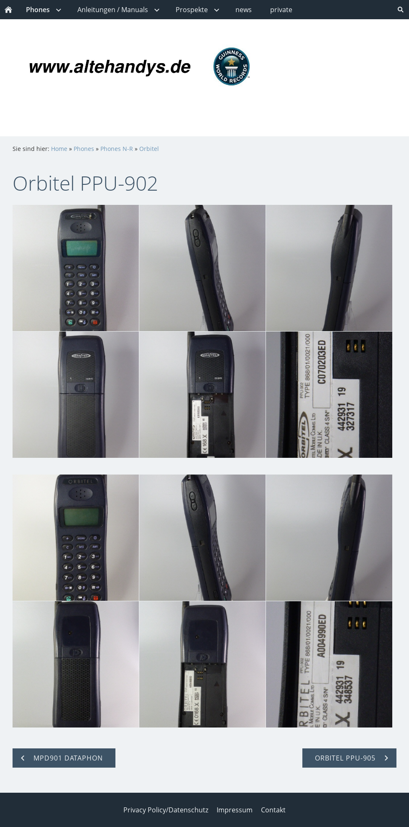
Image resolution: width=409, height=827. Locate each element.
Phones (84, 149)
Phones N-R (116, 149)
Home (59, 149)
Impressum (235, 809)
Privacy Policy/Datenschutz (165, 809)
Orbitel (149, 149)
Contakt (273, 809)
